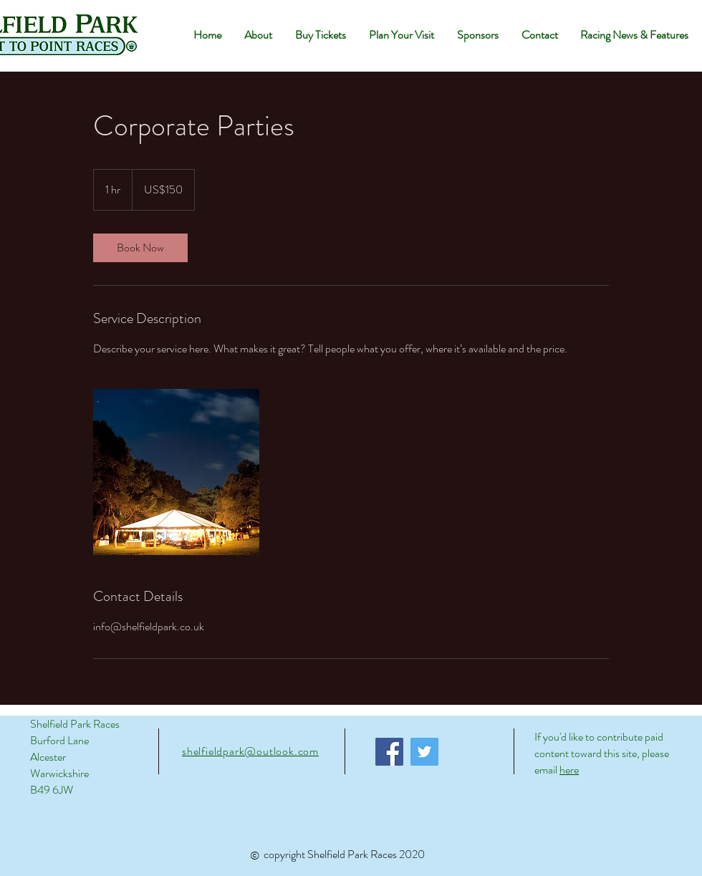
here (569, 769)
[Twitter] (424, 752)
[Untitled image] (176, 472)
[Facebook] (389, 752)
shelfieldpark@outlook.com (250, 751)
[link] (140, 248)
